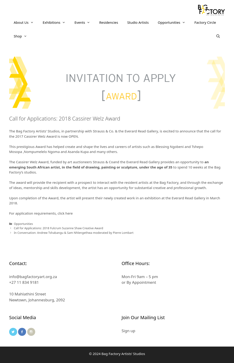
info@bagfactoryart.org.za (33, 276)
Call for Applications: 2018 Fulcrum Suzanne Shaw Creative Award (58, 228)
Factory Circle (205, 22)
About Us (26, 22)
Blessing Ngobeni (170, 146)
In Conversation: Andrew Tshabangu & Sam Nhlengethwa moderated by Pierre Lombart (73, 233)
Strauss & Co (103, 162)
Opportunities (174, 22)
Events (84, 22)
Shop (23, 36)
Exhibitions (56, 22)
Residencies (108, 22)
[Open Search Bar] (218, 36)
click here (65, 213)
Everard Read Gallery (143, 162)
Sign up (128, 330)
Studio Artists (138, 22)
